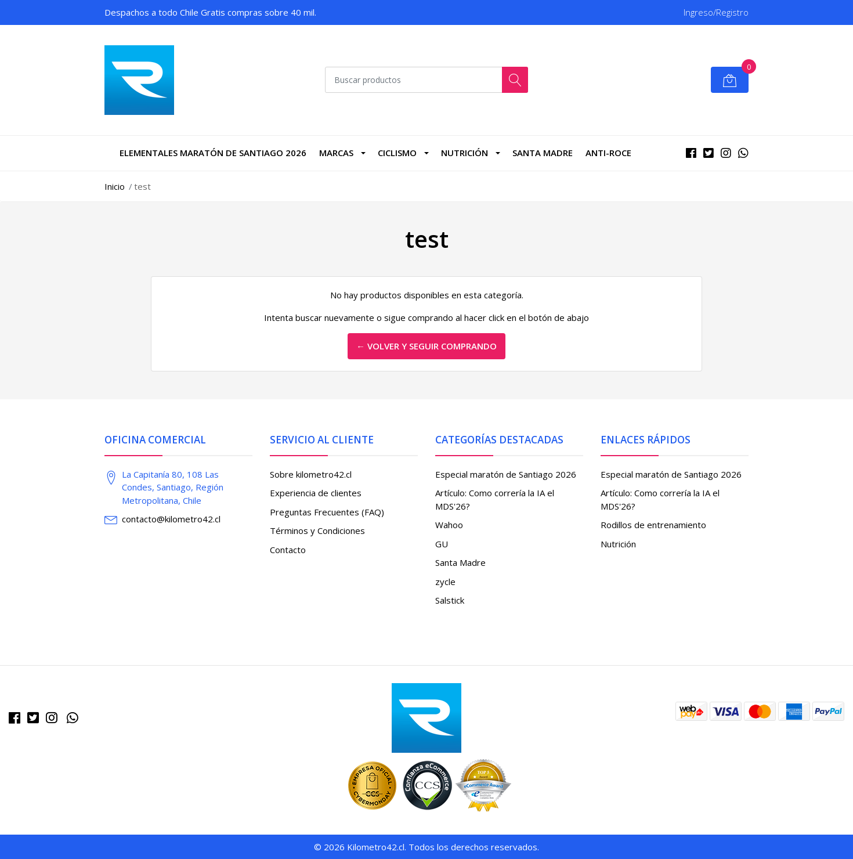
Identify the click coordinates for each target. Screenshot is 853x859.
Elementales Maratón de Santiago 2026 (213, 152)
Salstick (449, 600)
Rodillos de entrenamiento (653, 524)
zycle (445, 581)
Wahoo (449, 524)
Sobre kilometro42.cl (311, 474)
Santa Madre (542, 152)
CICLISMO (397, 152)
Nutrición (464, 152)
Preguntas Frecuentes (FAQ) (327, 512)
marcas (336, 152)
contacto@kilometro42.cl (171, 519)
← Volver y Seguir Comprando (426, 346)
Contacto (288, 549)
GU (441, 544)
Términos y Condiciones (317, 530)
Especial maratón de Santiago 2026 (505, 474)
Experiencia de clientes (316, 493)
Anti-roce (608, 152)
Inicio (114, 186)
